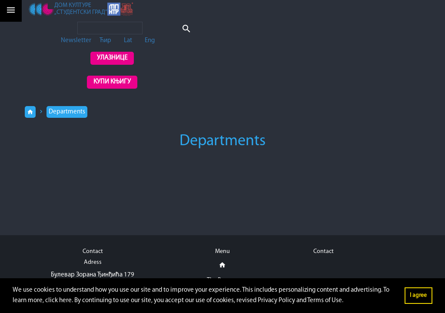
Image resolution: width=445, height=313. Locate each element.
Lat (128, 40)
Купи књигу (112, 82)
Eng (150, 40)
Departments (67, 112)
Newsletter (76, 40)
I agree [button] (418, 295)
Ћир (105, 40)
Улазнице (112, 58)
